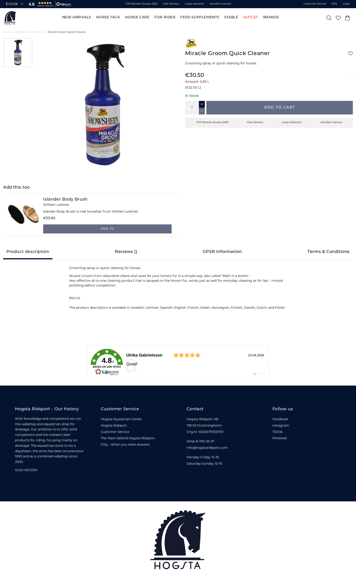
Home (7, 32)
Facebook (280, 419)
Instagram (280, 425)
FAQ (334, 4)
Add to (107, 229)
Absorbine (37, 32)
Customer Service (315, 4)
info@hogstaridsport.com (207, 448)
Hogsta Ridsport (114, 425)
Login (346, 4)
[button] (49, 4)
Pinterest (279, 438)
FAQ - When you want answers (125, 445)
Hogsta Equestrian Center (121, 419)
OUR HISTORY (26, 470)
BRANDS (21, 32)
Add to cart (279, 107)
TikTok (277, 432)
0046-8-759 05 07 (200, 441)
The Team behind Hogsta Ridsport (128, 438)
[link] (178, 362)
